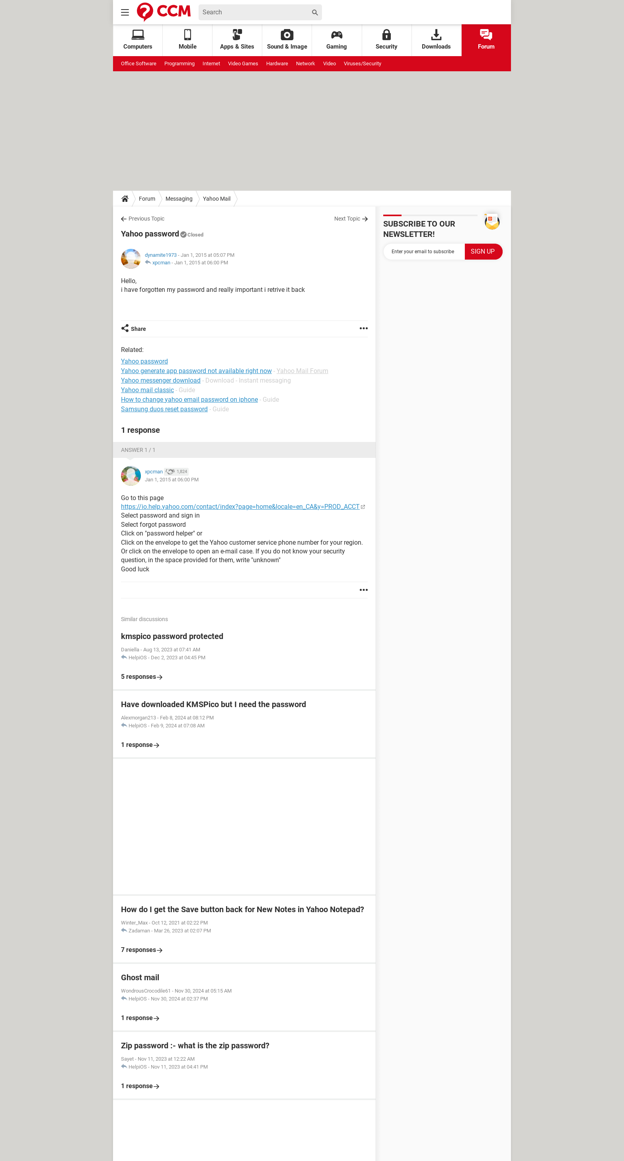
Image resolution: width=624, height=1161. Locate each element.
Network (305, 63)
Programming (179, 63)
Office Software (138, 63)
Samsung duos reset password (164, 409)
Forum (486, 39)
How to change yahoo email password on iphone (189, 399)
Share (138, 329)
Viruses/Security (362, 63)
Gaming (336, 39)
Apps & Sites (237, 39)
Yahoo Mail (216, 198)
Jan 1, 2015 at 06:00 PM (201, 263)
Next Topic (347, 218)
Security (387, 39)
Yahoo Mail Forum (302, 371)
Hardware (277, 63)
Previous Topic (146, 218)
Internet (211, 63)
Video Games (243, 63)
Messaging (179, 198)
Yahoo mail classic (147, 390)
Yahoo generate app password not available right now (196, 371)
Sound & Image (287, 39)
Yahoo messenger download (161, 380)
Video (329, 63)
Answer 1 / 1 (138, 450)
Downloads (436, 39)
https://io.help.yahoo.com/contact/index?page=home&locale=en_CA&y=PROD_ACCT (240, 506)
